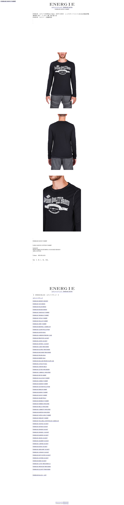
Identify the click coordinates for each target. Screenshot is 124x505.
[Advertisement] (62, 35)
